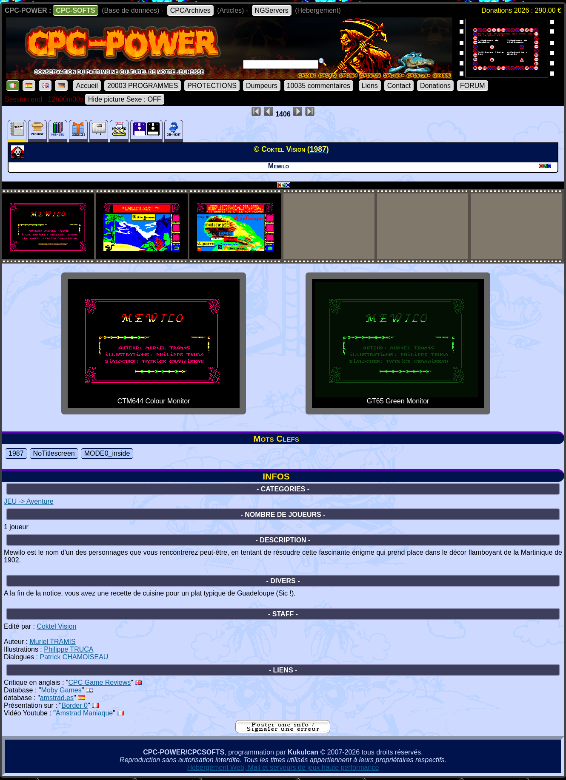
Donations (435, 85)
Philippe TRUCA (68, 649)
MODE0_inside (107, 453)
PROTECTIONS (212, 85)
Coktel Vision (56, 626)
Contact (399, 85)
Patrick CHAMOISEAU (74, 657)
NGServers (272, 10)
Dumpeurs (261, 85)
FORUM (472, 85)
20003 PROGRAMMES (142, 85)
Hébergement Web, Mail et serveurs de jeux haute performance (283, 767)
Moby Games (61, 690)
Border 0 (75, 705)
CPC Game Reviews (100, 682)
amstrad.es (57, 697)
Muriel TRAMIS (52, 641)
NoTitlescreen (54, 453)
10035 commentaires (318, 85)
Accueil (87, 85)
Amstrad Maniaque (84, 713)
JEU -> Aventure (29, 501)
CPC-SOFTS (75, 10)
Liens (370, 85)
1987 (16, 453)
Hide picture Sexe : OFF (124, 99)
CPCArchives (190, 10)
